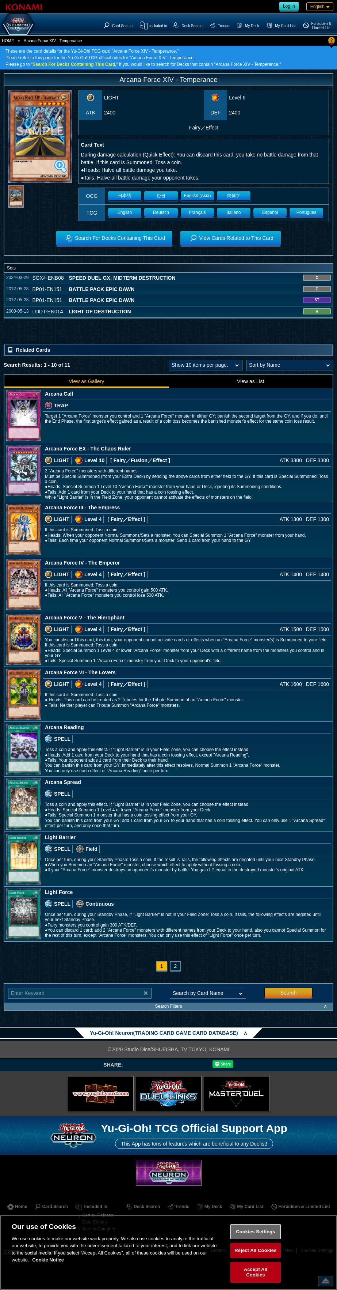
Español (270, 212)
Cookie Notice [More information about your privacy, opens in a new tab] (48, 1260)
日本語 (124, 195)
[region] (168, 1252)
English (125, 212)
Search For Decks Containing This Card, (74, 64)
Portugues (306, 212)
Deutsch (161, 212)
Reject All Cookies (255, 1250)
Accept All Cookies (255, 1272)
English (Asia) (197, 195)
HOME (8, 40)
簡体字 (233, 195)
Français (197, 212)
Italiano (234, 212)
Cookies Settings (255, 1231)
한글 (161, 195)
